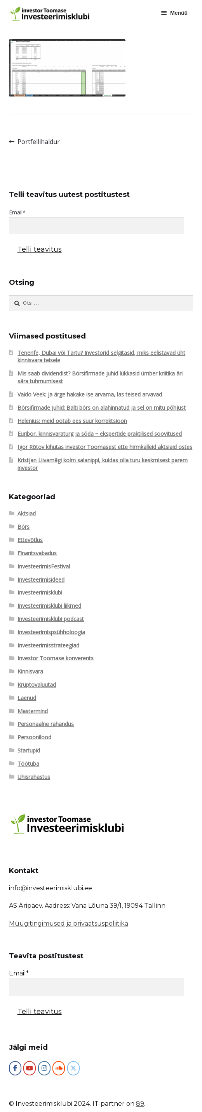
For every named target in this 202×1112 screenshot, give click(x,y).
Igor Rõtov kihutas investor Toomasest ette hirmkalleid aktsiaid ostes (104, 447)
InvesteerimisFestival (43, 566)
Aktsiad (26, 513)
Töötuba (28, 763)
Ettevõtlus (30, 540)
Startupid (28, 750)
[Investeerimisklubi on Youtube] (29, 1068)
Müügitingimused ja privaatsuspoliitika (68, 923)
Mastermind (32, 711)
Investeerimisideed (40, 579)
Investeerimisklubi (39, 592)
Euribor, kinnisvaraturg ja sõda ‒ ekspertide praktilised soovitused (99, 433)
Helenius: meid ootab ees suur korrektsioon (72, 420)
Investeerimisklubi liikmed (49, 605)
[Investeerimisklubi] (15, 1068)
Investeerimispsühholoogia (51, 632)
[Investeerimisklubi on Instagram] (44, 1068)
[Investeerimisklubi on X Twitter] (73, 1068)
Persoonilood (34, 737)
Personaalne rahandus (45, 724)
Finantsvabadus (37, 553)
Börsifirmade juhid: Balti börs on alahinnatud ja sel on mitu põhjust (101, 407)
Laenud (26, 698)
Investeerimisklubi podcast (50, 619)
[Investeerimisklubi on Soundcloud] (58, 1068)
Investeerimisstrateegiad (48, 645)
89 (140, 1103)
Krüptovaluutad (36, 684)
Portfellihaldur (38, 142)
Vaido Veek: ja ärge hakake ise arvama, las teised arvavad (89, 394)
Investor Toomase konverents (55, 658)
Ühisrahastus (33, 777)
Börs (23, 526)
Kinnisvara (30, 671)
